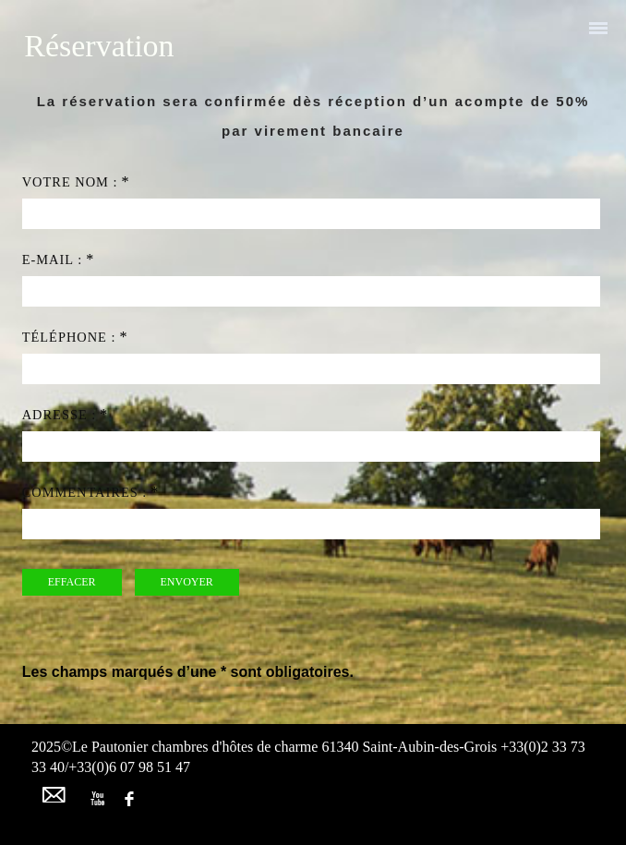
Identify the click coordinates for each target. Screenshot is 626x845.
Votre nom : (70, 182)
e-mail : (52, 259)
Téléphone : (69, 337)
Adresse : (59, 414)
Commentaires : (85, 492)
